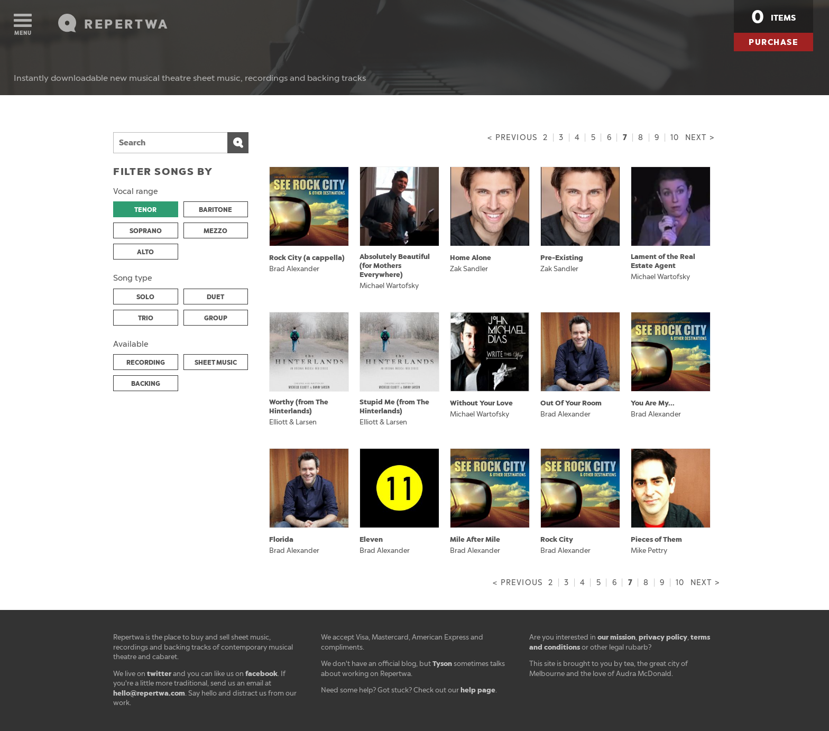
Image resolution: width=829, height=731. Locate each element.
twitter (159, 673)
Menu (23, 25)
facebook (261, 673)
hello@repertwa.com (149, 693)
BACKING (145, 384)
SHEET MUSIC (216, 362)
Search (237, 142)
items (773, 17)
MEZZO (215, 231)
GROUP (215, 318)
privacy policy (663, 637)
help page (477, 690)
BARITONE (215, 210)
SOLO (145, 297)
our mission (616, 637)
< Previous (512, 137)
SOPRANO (146, 231)
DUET (215, 297)
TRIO (145, 318)
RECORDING (145, 362)
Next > (699, 137)
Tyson (442, 663)
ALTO (145, 252)
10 (674, 137)
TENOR (145, 210)
